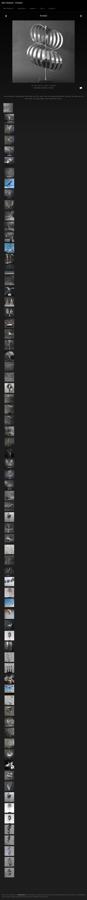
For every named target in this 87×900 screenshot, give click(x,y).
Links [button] (42, 8)
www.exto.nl (21, 895)
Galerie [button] (33, 8)
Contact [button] (52, 8)
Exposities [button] (22, 8)
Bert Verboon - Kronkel (12, 3)
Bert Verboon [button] (8, 8)
